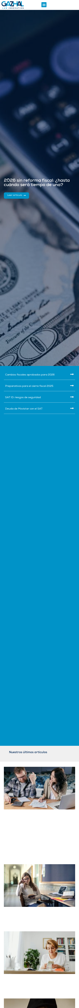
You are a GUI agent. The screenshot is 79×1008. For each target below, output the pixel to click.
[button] (43, 4)
